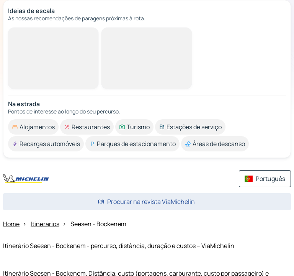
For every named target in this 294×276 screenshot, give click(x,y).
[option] (33, 127)
